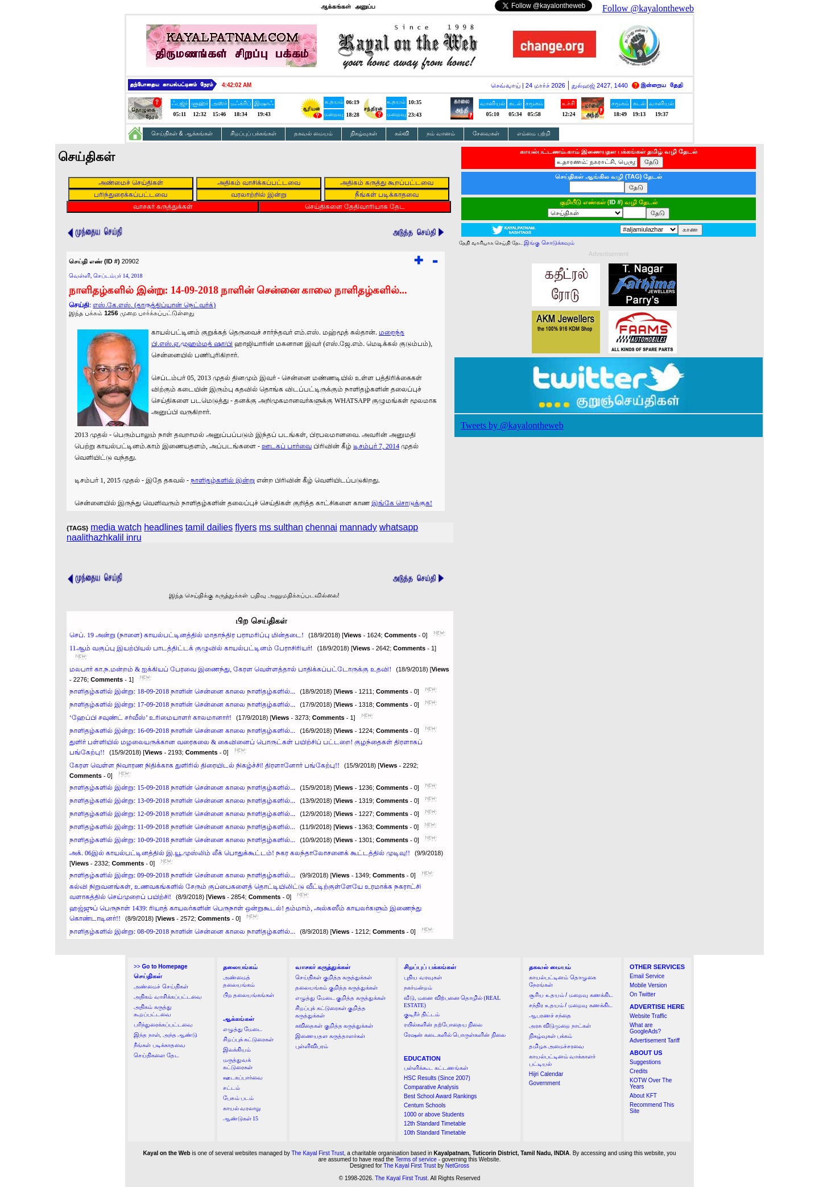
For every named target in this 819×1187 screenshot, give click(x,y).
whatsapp (399, 527)
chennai (321, 527)
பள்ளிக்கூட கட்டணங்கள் (436, 1068)
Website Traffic (648, 1016)
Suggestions (645, 1062)
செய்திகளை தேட (156, 1055)
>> (160, 966)
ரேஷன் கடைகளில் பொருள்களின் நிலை (455, 1035)
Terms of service (416, 1159)
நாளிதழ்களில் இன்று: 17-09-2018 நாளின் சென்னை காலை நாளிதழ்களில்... (182, 704)
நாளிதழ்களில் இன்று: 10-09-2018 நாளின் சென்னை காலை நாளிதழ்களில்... (182, 840)
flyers (246, 527)
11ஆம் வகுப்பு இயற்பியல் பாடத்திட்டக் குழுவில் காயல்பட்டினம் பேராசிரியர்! (191, 648)
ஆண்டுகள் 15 (241, 1118)
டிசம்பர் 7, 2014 (376, 446)
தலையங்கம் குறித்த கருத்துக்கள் (336, 987)
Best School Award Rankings (440, 1096)
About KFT (643, 1096)
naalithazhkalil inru (104, 537)
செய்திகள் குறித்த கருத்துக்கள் (333, 977)
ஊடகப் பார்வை (287, 446)
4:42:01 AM (236, 85)
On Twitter (642, 994)
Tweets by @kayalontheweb (512, 425)
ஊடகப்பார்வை (243, 1077)
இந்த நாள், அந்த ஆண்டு (165, 1035)
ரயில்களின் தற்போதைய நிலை (443, 1024)
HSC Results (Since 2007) (437, 1078)
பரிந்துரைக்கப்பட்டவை (163, 1024)
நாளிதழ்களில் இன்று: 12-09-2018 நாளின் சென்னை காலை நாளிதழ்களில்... (182, 814)
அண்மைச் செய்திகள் (161, 986)
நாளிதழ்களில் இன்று (223, 480)
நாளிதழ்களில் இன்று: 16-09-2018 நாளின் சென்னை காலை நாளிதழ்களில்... (182, 731)
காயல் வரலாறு (242, 1108)
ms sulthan (281, 527)
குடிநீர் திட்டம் (422, 1014)
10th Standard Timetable (435, 1133)
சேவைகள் (486, 133)
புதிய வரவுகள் (423, 977)
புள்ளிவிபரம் (311, 1046)
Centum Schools (424, 1105)
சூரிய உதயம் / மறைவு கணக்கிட (571, 995)
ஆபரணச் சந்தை (550, 1015)
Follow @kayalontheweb (648, 8)
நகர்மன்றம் (418, 987)
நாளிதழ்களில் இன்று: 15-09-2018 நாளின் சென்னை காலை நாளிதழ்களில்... (182, 788)
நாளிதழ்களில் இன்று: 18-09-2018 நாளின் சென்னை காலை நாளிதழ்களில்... (182, 691)
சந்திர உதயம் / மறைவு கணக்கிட (571, 1005)
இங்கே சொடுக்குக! (401, 503)
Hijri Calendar (546, 1074)
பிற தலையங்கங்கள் (249, 995)
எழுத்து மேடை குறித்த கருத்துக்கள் (340, 998)
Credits (639, 1071)
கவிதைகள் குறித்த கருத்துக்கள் (334, 1026)
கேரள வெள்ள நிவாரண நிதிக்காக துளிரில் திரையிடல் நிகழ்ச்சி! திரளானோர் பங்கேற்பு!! (204, 765)
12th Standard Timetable (435, 1123)
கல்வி (402, 133)
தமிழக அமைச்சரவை (557, 1046)
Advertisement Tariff (655, 1040)
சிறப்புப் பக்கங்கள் (253, 133)
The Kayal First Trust (317, 1153)
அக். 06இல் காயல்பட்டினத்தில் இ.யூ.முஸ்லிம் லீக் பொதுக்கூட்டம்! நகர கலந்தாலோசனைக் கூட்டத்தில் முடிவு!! (239, 853)
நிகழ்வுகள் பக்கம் (551, 1036)
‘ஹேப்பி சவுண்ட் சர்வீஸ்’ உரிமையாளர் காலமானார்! (150, 718)
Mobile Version (648, 985)
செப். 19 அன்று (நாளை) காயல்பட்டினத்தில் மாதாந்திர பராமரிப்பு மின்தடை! (186, 635)
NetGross (457, 1166)
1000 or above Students (434, 1114)
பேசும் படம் (238, 1098)
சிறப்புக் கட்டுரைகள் (248, 1039)
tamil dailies (209, 527)
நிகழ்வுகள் (363, 133)
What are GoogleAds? (645, 1028)
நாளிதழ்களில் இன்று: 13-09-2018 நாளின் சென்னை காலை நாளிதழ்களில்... (182, 801)
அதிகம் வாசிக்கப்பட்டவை (168, 997)
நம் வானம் (441, 133)
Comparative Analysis (431, 1087)
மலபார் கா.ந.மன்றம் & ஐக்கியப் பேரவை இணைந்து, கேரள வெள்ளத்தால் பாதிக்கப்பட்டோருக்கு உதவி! (230, 669)
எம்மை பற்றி (534, 133)
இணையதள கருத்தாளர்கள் (330, 1036)
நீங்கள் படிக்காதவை (159, 1045)
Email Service (647, 976)
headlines (163, 527)
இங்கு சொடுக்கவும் (549, 243)
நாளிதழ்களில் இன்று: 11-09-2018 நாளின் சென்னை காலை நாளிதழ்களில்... (182, 827)
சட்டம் (231, 1088)
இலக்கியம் (237, 1049)
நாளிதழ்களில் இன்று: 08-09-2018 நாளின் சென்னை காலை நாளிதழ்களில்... (182, 931)
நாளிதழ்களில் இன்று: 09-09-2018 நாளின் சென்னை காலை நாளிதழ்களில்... (182, 875)
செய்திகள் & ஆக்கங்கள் (182, 133)
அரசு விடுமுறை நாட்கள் (560, 1026)
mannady (358, 527)
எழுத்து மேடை (243, 1029)
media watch (116, 527)
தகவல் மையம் (313, 133)
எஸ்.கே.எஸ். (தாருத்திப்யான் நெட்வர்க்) (154, 305)
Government (544, 1083)
